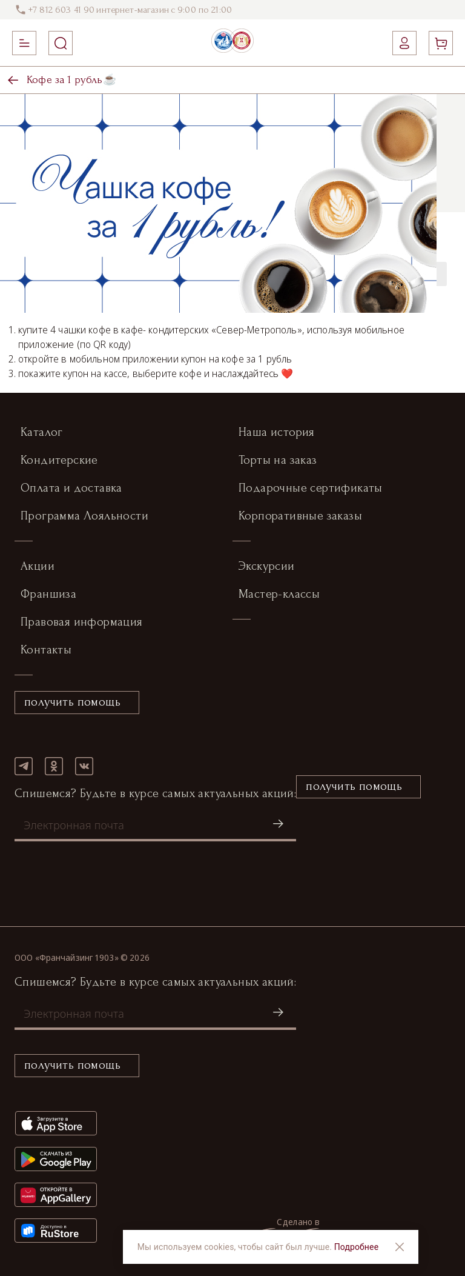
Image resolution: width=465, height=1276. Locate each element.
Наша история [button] (277, 432)
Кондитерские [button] (59, 460)
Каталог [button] (42, 432)
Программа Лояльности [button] (84, 516)
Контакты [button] (46, 649)
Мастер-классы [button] (279, 594)
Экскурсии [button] (267, 566)
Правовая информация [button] (82, 622)
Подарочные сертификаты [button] (311, 488)
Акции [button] (37, 566)
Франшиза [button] (48, 594)
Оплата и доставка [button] (71, 488)
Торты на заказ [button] (278, 460)
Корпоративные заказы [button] (300, 516)
